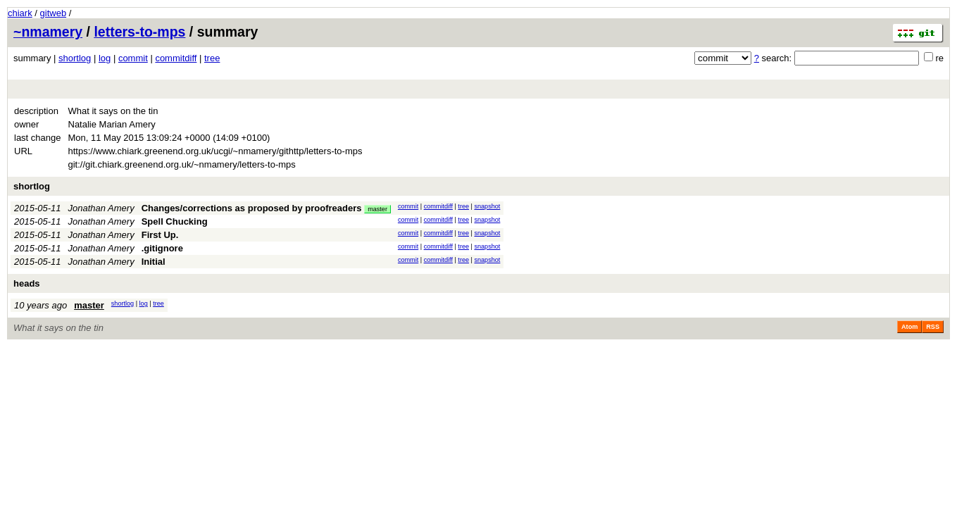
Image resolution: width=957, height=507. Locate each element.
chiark (20, 13)
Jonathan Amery (101, 208)
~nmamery (47, 31)
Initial (153, 261)
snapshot (487, 206)
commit (133, 58)
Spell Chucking (175, 221)
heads (26, 283)
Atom (909, 326)
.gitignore (162, 248)
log (105, 58)
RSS (932, 326)
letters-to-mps (139, 31)
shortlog (74, 58)
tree (212, 58)
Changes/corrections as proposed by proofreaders (252, 208)
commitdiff (175, 58)
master (377, 209)
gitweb (53, 13)
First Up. (160, 235)
